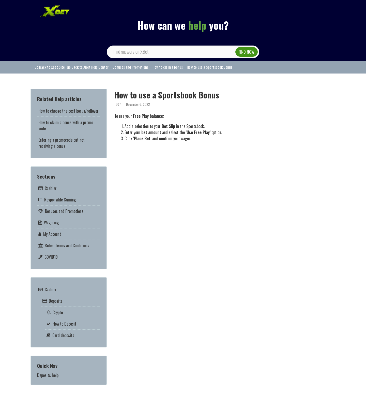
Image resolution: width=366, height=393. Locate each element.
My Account (52, 234)
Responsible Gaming (60, 200)
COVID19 (51, 257)
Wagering (51, 223)
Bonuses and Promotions (130, 67)
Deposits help (47, 375)
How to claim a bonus (167, 67)
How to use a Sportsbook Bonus (209, 67)
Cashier (51, 188)
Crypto (58, 312)
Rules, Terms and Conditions (67, 245)
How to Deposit (64, 324)
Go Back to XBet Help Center (88, 67)
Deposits (56, 301)
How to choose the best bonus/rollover (68, 111)
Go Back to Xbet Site (50, 67)
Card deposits (63, 335)
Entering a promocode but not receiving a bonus (61, 143)
